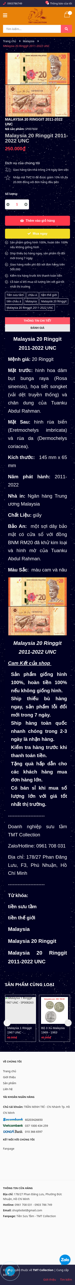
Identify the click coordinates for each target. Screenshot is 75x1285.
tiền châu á (14, 301)
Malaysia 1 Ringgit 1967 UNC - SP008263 (19, 1032)
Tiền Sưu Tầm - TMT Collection (36, 1216)
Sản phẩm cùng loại (29, 984)
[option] (20, 1018)
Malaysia (31, 301)
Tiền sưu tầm (15, 295)
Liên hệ (8, 1089)
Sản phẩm (9, 1083)
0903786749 (14, 3)
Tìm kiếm (66, 1279)
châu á (32, 295)
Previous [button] (7, 1022)
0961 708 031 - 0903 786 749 (33, 1205)
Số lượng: (11, 193)
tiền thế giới (49, 295)
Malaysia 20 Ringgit (54, 301)
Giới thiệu (9, 1077)
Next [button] (68, 1022)
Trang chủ (9, 1071)
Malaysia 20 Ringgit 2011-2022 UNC (30, 308)
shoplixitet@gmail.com (27, 1210)
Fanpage (8, 1148)
